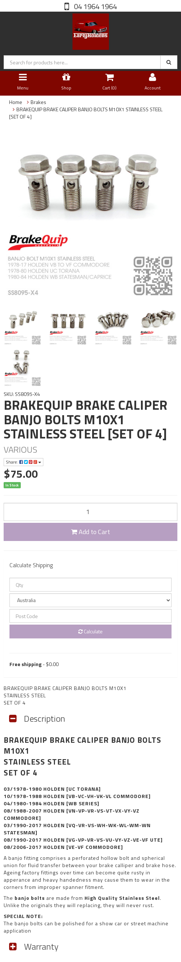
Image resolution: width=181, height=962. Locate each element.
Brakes (38, 102)
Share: (23, 461)
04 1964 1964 (94, 6)
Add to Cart (90, 532)
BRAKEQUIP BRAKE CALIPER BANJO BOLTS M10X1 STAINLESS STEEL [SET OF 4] (85, 112)
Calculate (90, 631)
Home (15, 102)
